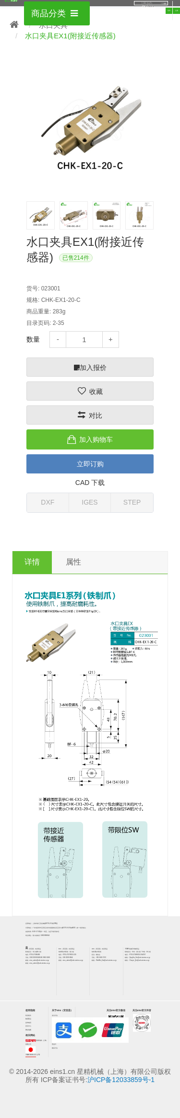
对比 (95, 415)
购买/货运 (28, 1019)
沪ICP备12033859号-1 (121, 1079)
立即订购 (90, 464)
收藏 (96, 391)
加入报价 (90, 367)
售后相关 (28, 1015)
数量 (33, 339)
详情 (32, 562)
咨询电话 (28, 1023)
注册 (176, 11)
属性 (73, 562)
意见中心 (28, 1026)
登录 (169, 11)
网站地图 (28, 1030)
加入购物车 (96, 439)
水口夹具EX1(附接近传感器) (70, 36)
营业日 (54, 1044)
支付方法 (55, 1015)
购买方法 (55, 1048)
